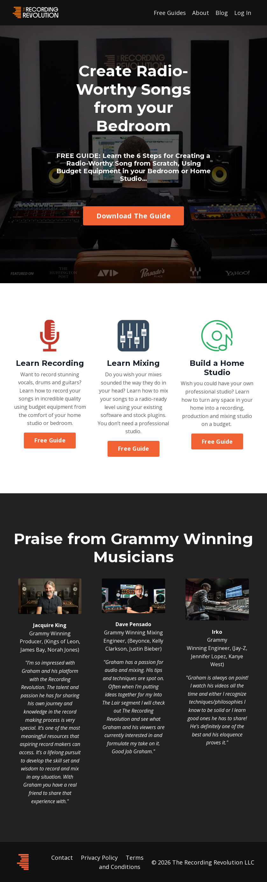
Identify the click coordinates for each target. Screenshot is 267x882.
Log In (242, 12)
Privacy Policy (99, 857)
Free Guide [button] (50, 441)
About (200, 12)
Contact (62, 857)
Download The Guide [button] (133, 216)
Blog (221, 12)
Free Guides (169, 12)
